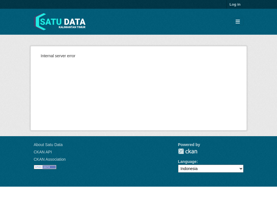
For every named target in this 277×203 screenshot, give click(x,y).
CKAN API (43, 152)
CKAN (187, 151)
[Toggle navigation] (237, 22)
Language (187, 161)
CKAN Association (50, 159)
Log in (235, 4)
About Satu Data (48, 144)
